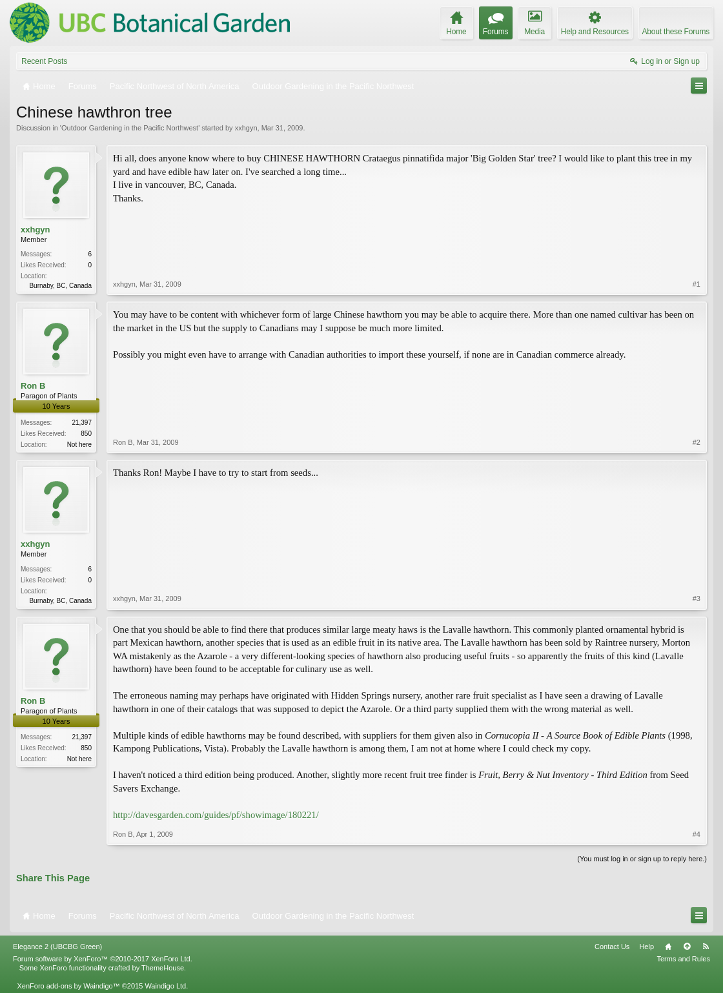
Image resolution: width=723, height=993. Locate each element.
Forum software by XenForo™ (102, 959)
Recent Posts (44, 61)
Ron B (33, 386)
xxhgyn (246, 128)
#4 (696, 834)
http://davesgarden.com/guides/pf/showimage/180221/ (216, 815)
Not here (79, 444)
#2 (696, 442)
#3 (696, 598)
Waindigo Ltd (165, 986)
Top (686, 946)
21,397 (82, 422)
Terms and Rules (683, 959)
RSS (705, 946)
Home (668, 946)
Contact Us (612, 946)
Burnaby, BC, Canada (60, 285)
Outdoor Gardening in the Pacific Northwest (129, 128)
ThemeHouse (162, 968)
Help (646, 946)
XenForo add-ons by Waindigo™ (68, 986)
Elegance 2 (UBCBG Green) (57, 946)
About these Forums (675, 31)
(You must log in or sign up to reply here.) (642, 859)
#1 (696, 284)
